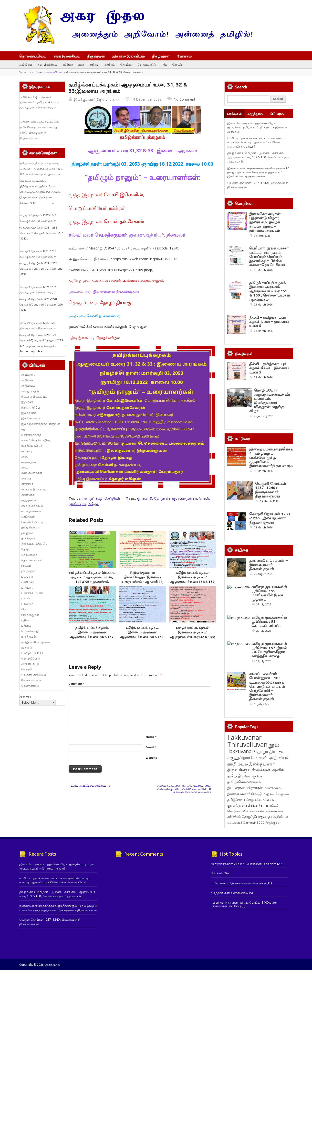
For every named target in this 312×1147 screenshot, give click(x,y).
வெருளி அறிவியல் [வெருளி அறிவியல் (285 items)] (270, 813)
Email (151, 747)
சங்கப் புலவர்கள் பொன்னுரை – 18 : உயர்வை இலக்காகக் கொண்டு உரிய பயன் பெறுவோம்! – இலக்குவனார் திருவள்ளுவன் (267, 741)
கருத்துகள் (256, 113)
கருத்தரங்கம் (29, 462)
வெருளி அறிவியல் (34, 675)
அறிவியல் (25, 64)
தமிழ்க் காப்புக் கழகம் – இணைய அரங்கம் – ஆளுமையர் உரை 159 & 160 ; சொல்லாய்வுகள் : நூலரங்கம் (41, 169)
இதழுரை (27, 402)
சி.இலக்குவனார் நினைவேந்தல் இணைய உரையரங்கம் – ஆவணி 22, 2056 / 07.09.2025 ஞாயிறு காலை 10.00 (142, 582)
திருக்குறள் (96, 56)
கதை (81, 64)
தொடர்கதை (29, 555)
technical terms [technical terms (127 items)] (256, 861)
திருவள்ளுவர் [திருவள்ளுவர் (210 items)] (250, 831)
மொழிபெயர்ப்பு (32, 653)
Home (39, 72)
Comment (76, 683)
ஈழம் (24, 429)
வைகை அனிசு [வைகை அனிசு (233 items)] (270, 825)
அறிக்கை (27, 380)
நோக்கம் (186, 56)
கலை (24, 467)
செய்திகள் (126, 64)
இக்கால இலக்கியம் (128, 56)
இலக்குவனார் (30, 418)
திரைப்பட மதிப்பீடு (34, 544)
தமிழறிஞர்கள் (30, 527)
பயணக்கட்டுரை (32, 593)
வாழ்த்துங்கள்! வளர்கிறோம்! (230, 948)
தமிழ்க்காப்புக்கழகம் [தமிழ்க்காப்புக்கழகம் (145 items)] (243, 855)
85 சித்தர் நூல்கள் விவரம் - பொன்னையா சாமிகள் (243, 919)
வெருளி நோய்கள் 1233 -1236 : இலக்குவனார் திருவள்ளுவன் (269, 518)
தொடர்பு (177, 64)
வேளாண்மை (30, 686)
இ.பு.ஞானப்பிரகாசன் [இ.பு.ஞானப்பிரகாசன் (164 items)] (245, 843)
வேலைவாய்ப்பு (147, 64)
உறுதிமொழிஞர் (31, 445)
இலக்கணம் (29, 413)
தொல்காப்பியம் (32, 56)
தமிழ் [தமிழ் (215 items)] (232, 831)
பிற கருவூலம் (30, 615)
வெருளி (26, 669)
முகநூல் (26, 647)
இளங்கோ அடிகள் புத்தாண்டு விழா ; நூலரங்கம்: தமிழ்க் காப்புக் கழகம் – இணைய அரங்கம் (257, 127)
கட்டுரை (67, 64)
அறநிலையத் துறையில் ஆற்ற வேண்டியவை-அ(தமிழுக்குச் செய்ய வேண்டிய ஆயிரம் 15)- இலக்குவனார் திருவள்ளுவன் (184, 788)
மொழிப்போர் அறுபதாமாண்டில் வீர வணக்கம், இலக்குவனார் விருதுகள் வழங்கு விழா (269, 400)
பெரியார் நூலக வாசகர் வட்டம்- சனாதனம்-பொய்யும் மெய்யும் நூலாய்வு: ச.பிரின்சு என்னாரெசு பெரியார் (256, 142)
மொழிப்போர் (30, 658)
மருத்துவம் (28, 636)
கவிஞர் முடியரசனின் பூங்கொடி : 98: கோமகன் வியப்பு (267, 640)
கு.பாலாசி (144, 498)
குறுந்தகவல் (29, 500)
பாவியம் (109, 64)
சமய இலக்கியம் (47, 64)
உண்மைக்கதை (31, 435)
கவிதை (93, 64)
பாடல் (25, 598)
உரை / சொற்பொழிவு (35, 440)
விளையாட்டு (30, 664)
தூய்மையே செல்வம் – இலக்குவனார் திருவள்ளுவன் (268, 564)
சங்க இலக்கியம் (66, 56)
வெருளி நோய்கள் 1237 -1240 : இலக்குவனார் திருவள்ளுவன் (270, 489)
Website (151, 757)
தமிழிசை (27, 533)
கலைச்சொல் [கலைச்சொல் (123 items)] (267, 866)
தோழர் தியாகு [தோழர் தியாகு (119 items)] (253, 872)
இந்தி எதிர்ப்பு (30, 407)
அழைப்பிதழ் (53, 72)
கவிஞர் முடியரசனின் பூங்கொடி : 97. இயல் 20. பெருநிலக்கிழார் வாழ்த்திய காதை (267, 687)
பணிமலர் (27, 582)
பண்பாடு (27, 587)
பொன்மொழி (30, 631)
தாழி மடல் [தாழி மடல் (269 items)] (237, 819)
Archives (25, 696)
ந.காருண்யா (187, 498)
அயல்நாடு (28, 375)
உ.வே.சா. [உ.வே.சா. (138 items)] (266, 855)
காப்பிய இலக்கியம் (34, 489)
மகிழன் (93, 503)
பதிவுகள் (234, 113)
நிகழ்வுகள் (161, 56)
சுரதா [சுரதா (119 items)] (268, 872)
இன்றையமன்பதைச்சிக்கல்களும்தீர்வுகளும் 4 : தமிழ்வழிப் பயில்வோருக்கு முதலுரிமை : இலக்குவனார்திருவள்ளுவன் (258, 172)
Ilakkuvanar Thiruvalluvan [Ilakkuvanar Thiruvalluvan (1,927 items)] (247, 796)
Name (151, 736)
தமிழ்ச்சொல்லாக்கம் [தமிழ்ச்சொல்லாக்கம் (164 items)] (244, 837)
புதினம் (26, 620)
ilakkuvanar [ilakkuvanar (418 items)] (240, 806)
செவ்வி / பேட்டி (32, 522)
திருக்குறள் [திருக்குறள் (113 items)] (273, 878)
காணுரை (27, 484)
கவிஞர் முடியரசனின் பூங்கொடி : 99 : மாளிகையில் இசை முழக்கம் (269, 593)
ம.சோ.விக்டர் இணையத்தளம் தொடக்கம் (238, 939)
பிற (165, 64)
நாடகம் (26, 566)
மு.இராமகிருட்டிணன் (35, 642)
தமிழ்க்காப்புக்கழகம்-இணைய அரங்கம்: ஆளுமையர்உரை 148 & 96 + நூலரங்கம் (92, 577)
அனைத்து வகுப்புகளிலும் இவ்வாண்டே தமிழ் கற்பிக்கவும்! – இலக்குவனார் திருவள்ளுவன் (41, 102)
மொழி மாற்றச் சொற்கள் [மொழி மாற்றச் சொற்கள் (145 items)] (270, 849)
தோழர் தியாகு (165, 498)
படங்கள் (27, 576)
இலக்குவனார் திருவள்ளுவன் (97, 99)
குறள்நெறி (28, 495)
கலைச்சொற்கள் (31, 473)
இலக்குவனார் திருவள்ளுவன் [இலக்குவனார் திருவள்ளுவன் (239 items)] (251, 822)
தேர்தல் (26, 549)
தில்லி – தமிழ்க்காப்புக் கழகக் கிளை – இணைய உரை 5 (269, 321)
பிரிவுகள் (278, 113)
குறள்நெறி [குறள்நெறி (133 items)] (235, 861)
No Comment (184, 99)
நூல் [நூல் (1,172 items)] (273, 800)
